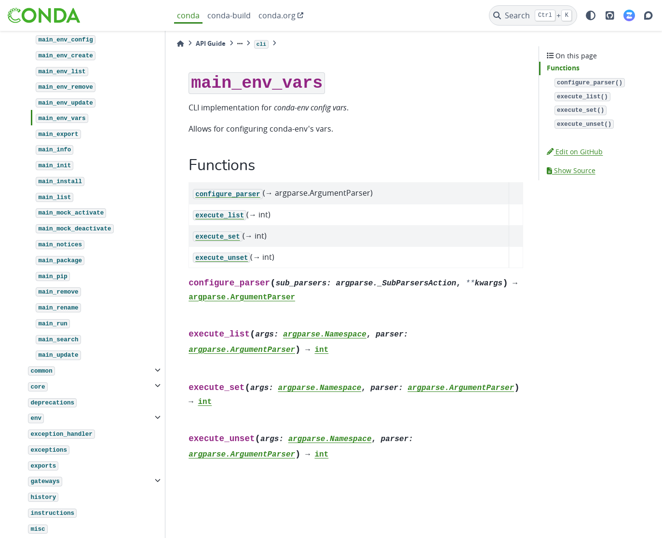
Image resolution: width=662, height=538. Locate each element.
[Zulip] (629, 15)
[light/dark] (590, 15)
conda (188, 15)
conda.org (277, 15)
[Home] (180, 44)
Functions (563, 68)
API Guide (211, 43)
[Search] (533, 15)
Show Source (571, 170)
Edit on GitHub (575, 151)
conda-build (229, 15)
